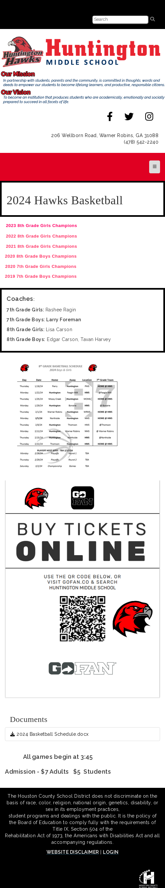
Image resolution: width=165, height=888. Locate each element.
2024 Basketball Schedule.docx (49, 734)
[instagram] (149, 118)
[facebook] (110, 118)
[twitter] (129, 118)
